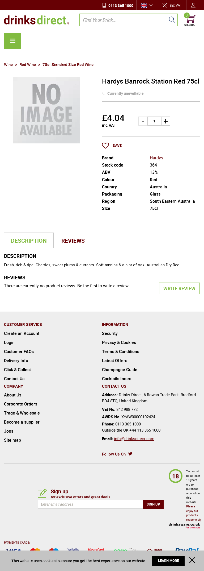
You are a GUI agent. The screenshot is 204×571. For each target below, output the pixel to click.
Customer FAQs (19, 351)
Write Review (179, 288)
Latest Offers (114, 360)
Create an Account (21, 333)
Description (29, 240)
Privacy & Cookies (119, 342)
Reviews (73, 240)
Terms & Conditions (120, 351)
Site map (12, 440)
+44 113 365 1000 (144, 430)
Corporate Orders (20, 404)
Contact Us (14, 379)
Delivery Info (16, 360)
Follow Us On (114, 454)
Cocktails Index (116, 379)
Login (9, 342)
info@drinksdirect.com (134, 438)
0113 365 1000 (120, 5)
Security (110, 333)
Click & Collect (17, 370)
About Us (12, 395)
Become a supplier (22, 422)
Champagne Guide (119, 370)
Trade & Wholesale (22, 413)
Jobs (8, 431)
